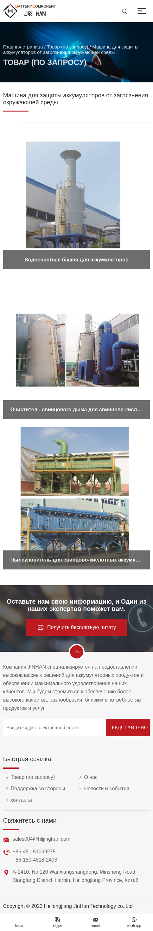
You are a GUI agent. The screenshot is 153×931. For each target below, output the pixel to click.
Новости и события (102, 789)
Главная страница (23, 48)
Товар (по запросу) (67, 48)
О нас (87, 777)
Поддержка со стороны (34, 789)
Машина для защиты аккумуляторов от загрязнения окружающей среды (70, 51)
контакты (17, 800)
